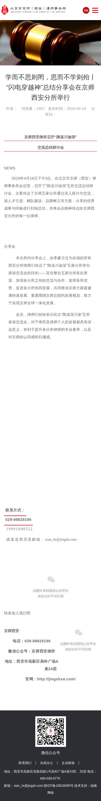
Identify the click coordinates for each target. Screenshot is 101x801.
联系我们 (25, 763)
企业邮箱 (68, 763)
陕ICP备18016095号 (58, 786)
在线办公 (46, 763)
